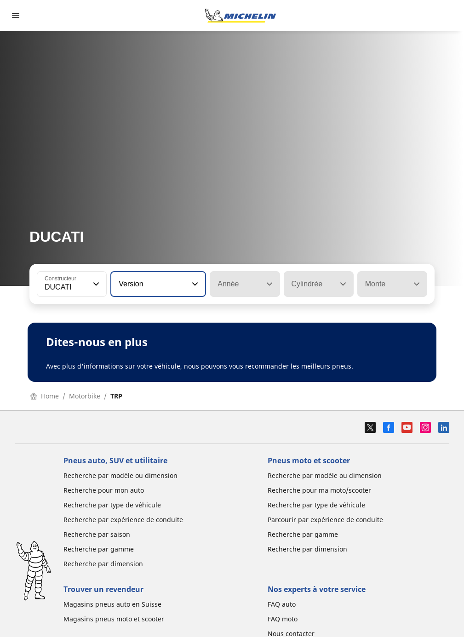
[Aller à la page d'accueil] (240, 15)
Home (44, 396)
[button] (95, 284)
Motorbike (84, 396)
